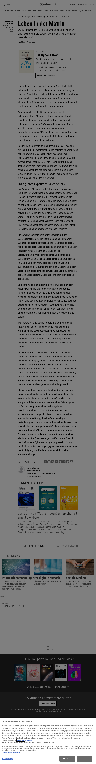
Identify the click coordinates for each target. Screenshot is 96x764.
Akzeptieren (84, 760)
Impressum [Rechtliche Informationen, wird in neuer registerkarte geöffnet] (28, 742)
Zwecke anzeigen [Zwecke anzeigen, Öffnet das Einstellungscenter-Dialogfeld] (7, 760)
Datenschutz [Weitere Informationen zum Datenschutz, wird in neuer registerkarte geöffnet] (21, 742)
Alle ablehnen (67, 760)
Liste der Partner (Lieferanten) (11, 754)
